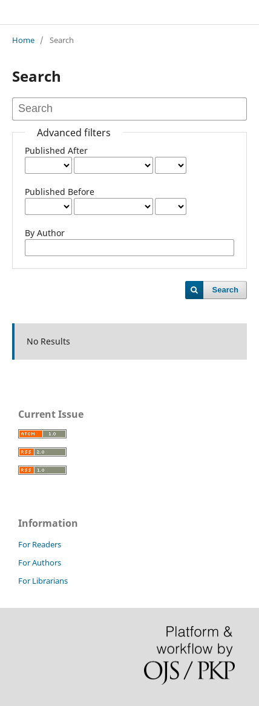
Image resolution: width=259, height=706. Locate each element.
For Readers (39, 544)
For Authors (39, 562)
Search (225, 289)
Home (23, 40)
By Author (45, 233)
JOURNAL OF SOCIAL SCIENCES (88, 11)
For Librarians (43, 580)
